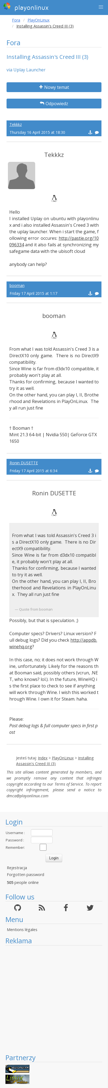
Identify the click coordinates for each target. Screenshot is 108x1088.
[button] (101, 7)
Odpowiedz (54, 104)
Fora (16, 20)
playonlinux (26, 6)
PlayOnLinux (39, 20)
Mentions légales (22, 929)
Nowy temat (54, 87)
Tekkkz (16, 124)
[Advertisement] (51, 999)
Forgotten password (25, 874)
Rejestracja (17, 867)
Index (42, 757)
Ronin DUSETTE (24, 462)
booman (17, 285)
